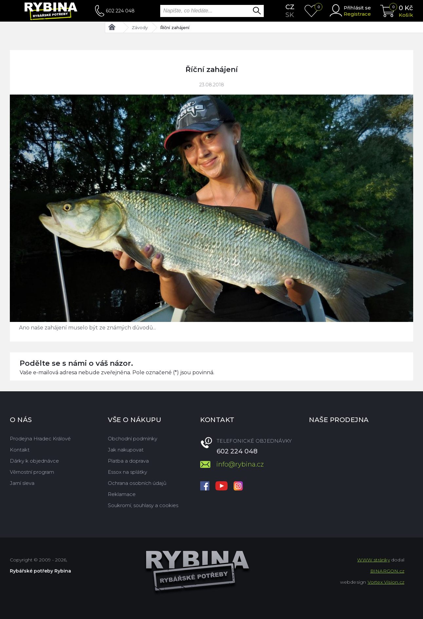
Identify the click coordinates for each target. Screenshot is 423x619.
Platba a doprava (128, 461)
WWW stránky (373, 560)
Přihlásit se (357, 8)
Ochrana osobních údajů (137, 483)
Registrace (357, 14)
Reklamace (122, 494)
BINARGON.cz (387, 571)
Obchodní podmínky (132, 438)
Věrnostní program (32, 472)
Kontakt (19, 450)
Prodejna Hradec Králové (40, 438)
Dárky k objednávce (34, 461)
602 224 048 (120, 11)
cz (290, 7)
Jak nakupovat (126, 450)
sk (289, 15)
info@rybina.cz (240, 464)
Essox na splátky (127, 472)
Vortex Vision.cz (386, 582)
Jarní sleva (22, 483)
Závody (140, 27)
